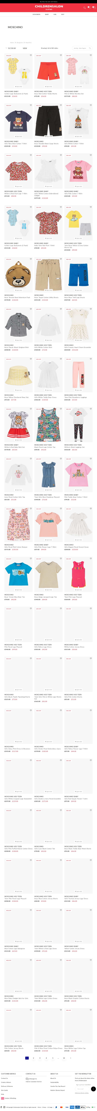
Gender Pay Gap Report (57, 1086)
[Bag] (94, 8)
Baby (47, 14)
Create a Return (6, 1082)
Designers (36, 14)
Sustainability (54, 1082)
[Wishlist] (90, 8)
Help (2, 1094)
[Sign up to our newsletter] (93, 1089)
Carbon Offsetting (8, 1098)
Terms (39, 1107)
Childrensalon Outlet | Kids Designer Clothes (49, 7)
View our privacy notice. (82, 1093)
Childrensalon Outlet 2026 (20, 1107)
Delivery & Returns (7, 1086)
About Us (53, 1078)
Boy (62, 14)
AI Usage (50, 1107)
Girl (55, 14)
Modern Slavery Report (57, 1090)
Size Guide (4, 1090)
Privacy (44, 1107)
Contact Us (4, 1078)
